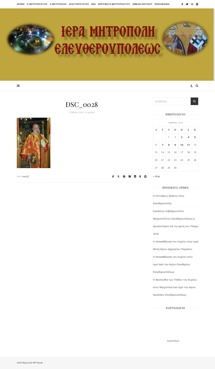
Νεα (93, 4)
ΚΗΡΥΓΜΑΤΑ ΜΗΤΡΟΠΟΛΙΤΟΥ (114, 4)
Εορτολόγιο (173, 340)
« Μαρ (156, 176)
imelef (25, 176)
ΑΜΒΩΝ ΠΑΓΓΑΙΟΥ (142, 4)
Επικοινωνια (162, 4)
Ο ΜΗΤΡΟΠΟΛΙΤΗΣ (37, 4)
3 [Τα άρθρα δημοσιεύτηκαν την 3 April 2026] (181, 137)
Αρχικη (21, 4)
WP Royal (37, 362)
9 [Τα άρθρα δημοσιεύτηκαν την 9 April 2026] (175, 144)
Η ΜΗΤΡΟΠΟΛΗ (58, 4)
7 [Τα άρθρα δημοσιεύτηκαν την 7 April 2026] (162, 144)
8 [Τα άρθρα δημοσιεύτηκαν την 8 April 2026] (169, 144)
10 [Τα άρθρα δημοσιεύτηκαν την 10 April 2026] (181, 144)
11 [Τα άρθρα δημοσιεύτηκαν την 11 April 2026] (188, 144)
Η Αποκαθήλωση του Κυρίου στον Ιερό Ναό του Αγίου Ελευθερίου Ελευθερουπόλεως (173, 264)
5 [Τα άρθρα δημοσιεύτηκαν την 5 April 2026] (195, 137)
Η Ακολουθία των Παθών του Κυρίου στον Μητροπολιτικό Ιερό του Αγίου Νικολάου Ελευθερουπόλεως (175, 287)
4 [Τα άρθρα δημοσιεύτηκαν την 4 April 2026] (188, 137)
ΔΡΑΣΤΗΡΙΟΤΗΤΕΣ (79, 4)
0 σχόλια (89, 112)
